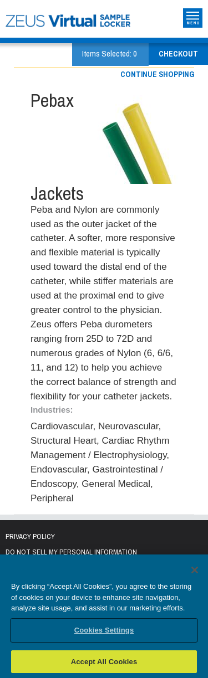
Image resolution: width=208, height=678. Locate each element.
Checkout (178, 54)
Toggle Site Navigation (192, 18)
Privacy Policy (30, 536)
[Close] (194, 572)
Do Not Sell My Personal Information (71, 552)
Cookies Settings (104, 632)
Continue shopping (157, 74)
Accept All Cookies (104, 663)
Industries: (52, 409)
